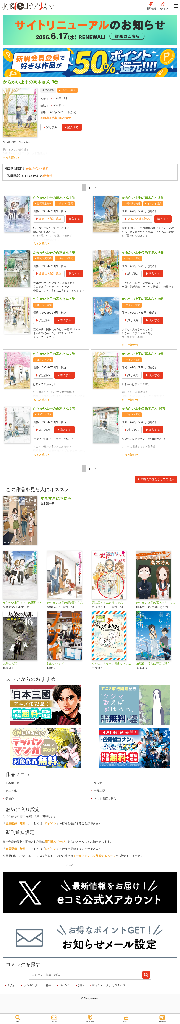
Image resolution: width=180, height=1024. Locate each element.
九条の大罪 (10, 669)
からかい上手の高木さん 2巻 (143, 198)
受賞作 (9, 804)
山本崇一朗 (60, 98)
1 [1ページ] (84, 187)
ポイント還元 (69, 90)
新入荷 (11, 990)
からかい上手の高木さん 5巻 (54, 304)
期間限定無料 (44, 203)
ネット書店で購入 (105, 804)
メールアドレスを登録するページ (94, 861)
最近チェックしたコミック (108, 990)
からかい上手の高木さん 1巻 (54, 198)
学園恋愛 (99, 796)
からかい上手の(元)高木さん (65, 608)
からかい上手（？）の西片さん (22, 608)
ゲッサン (58, 105)
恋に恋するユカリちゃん (107, 608)
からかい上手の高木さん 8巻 (143, 359)
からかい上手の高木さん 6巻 (143, 304)
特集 (48, 990)
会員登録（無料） (17, 828)
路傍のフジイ (55, 669)
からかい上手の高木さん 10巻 (143, 414)
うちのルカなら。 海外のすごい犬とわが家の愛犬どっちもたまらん (112, 669)
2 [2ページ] (89, 187)
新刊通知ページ (55, 847)
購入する (74, 218)
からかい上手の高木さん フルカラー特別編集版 (156, 608)
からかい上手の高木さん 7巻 (54, 359)
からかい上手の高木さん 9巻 (54, 414)
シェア (69, 870)
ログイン (163, 6)
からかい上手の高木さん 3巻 (54, 252)
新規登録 (151, 6)
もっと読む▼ (11, 157)
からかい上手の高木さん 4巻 (143, 252)
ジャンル (64, 990)
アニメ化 (11, 796)
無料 (81, 990)
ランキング (31, 990)
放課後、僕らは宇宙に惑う (153, 669)
